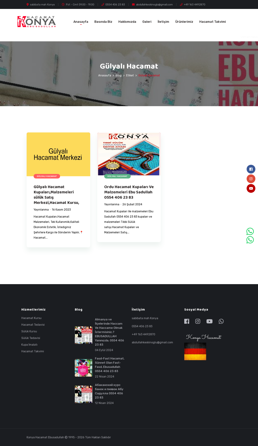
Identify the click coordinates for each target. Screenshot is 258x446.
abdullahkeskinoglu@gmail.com (152, 4)
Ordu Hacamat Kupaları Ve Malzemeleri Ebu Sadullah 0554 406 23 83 (129, 192)
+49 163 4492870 (192, 4)
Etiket (130, 75)
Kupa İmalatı (29, 344)
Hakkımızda (127, 22)
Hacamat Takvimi (212, 22)
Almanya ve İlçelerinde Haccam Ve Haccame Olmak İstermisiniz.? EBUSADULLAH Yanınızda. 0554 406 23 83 (109, 332)
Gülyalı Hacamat (47, 176)
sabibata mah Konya (41, 4)
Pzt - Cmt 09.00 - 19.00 (78, 4)
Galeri (147, 22)
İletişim (163, 22)
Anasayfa (80, 22)
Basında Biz (103, 22)
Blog (119, 75)
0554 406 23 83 (113, 4)
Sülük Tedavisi (30, 338)
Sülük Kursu (29, 331)
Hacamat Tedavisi (33, 324)
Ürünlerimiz (184, 22)
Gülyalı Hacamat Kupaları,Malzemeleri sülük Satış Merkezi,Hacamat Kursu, (56, 195)
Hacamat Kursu (31, 318)
